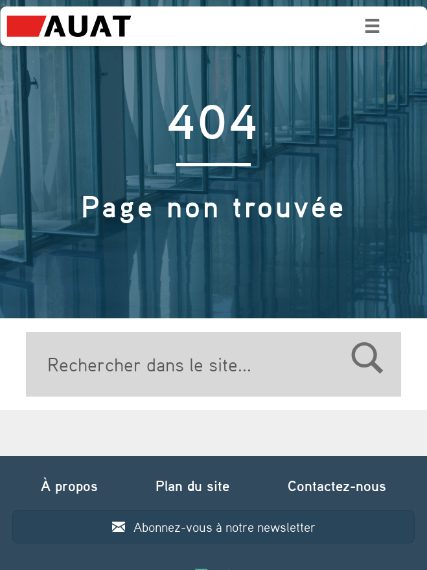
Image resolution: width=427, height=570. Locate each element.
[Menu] (371, 26)
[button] (213, 526)
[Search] (214, 364)
